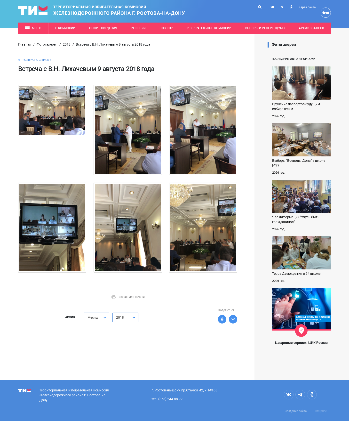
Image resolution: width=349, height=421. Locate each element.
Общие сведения (103, 28)
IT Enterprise (318, 411)
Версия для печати (128, 297)
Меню (33, 28)
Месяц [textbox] (92, 317)
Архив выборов (311, 28)
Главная (24, 44)
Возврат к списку (37, 60)
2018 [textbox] (120, 317)
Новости (166, 28)
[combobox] (96, 317)
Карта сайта (307, 7)
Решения (138, 28)
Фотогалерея (47, 44)
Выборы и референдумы (265, 28)
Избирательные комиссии (209, 28)
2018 (67, 44)
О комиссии (65, 28)
